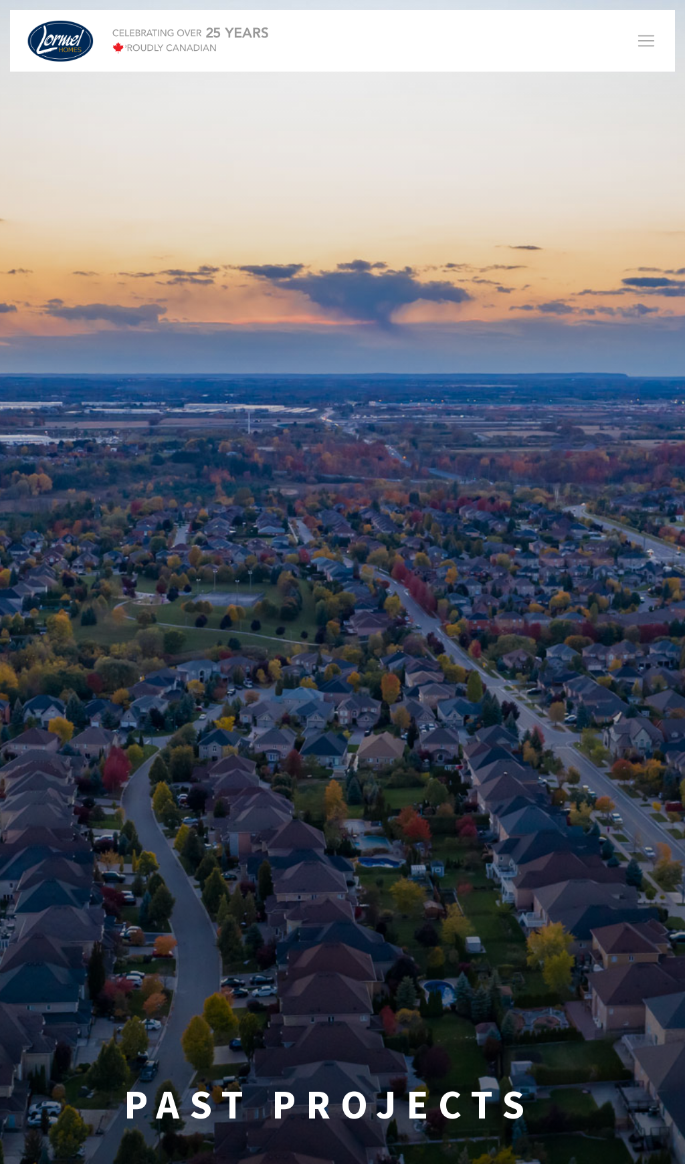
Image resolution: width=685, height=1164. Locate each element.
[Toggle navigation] (646, 40)
